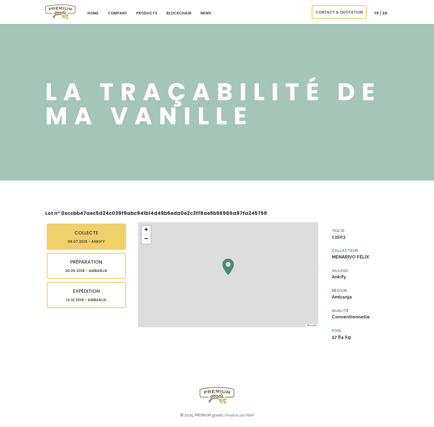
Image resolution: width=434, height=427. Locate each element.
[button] (228, 266)
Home (93, 13)
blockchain (178, 13)
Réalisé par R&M (239, 415)
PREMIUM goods (60, 12)
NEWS (205, 13)
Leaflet (312, 325)
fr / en (380, 13)
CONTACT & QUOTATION (339, 12)
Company (117, 13)
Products (146, 13)
